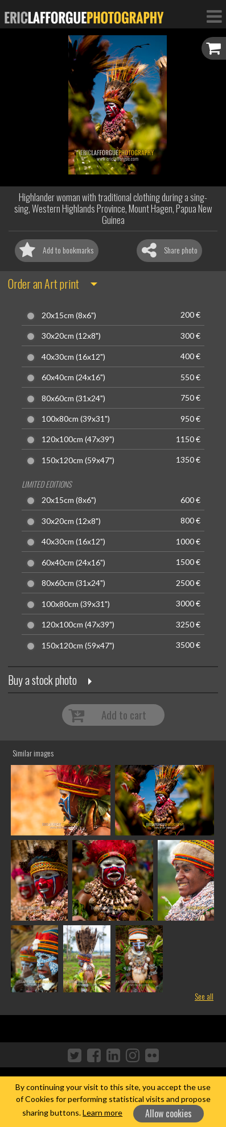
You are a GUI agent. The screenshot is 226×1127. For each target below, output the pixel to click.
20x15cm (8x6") (69, 315)
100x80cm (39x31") (76, 418)
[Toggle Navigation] (214, 16)
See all (204, 996)
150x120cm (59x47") (78, 460)
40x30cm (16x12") (73, 356)
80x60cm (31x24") (73, 398)
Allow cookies (168, 1113)
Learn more (102, 1112)
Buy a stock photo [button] (42, 679)
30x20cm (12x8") (71, 335)
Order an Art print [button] (43, 283)
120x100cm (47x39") (78, 439)
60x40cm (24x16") (73, 377)
